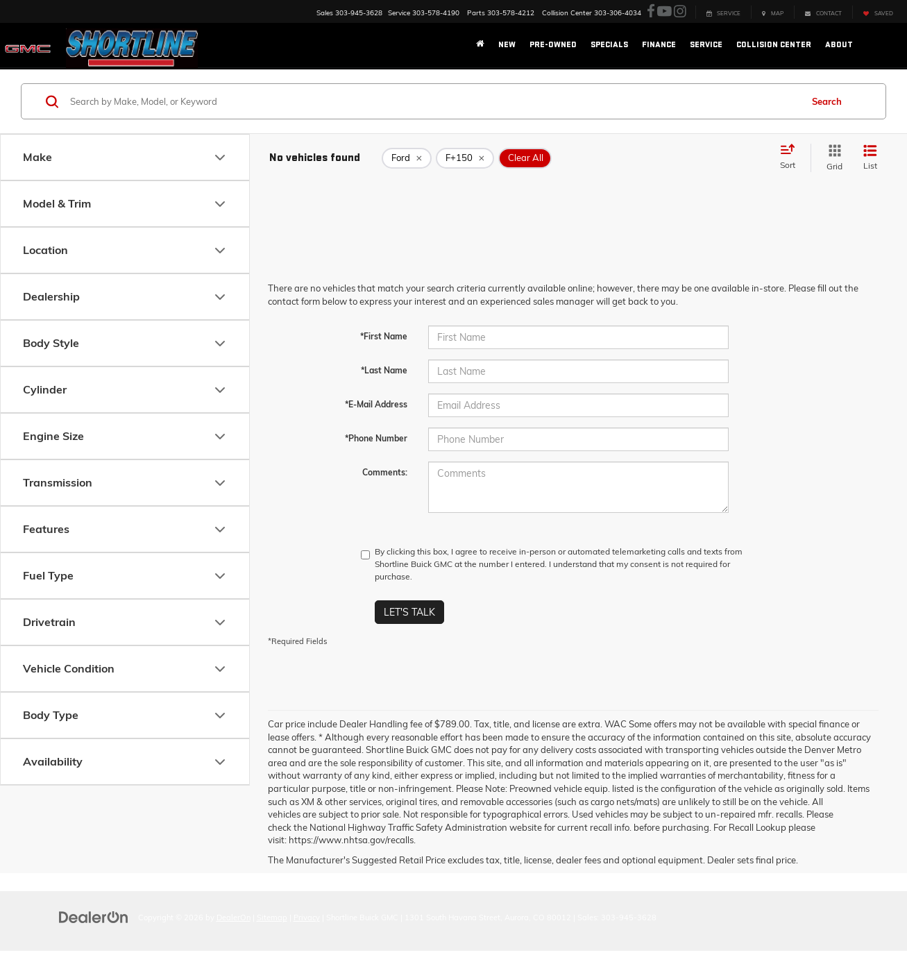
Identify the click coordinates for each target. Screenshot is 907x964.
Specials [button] (609, 45)
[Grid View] (832, 158)
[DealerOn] (93, 916)
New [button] (507, 45)
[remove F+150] (465, 158)
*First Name (383, 336)
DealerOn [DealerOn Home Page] (234, 917)
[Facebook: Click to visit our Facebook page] (651, 11)
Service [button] (706, 45)
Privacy (307, 917)
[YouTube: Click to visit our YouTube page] (664, 11)
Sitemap (272, 917)
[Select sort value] (792, 157)
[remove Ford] (407, 158)
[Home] (480, 45)
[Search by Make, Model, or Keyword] (434, 101)
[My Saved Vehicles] (878, 12)
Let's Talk (409, 612)
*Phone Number (376, 438)
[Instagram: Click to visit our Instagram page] (680, 11)
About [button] (839, 45)
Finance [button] (659, 45)
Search (827, 101)
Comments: (384, 472)
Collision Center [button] (773, 45)
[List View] (870, 158)
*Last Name (384, 370)
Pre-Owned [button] (553, 45)
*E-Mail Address (376, 404)
